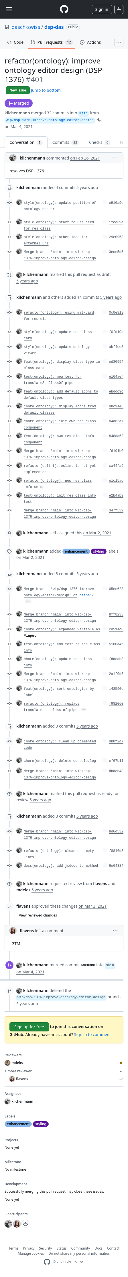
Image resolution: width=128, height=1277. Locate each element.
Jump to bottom (46, 90)
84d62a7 (116, 421)
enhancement (76, 551)
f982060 (116, 704)
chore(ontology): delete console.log (60, 761)
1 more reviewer (64, 1071)
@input (30, 636)
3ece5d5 (116, 252)
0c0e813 (116, 313)
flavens (23, 906)
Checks (100, 143)
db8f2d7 (116, 742)
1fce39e (116, 222)
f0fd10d (116, 332)
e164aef (116, 377)
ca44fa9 (116, 466)
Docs (98, 1248)
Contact (113, 1248)
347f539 (116, 511)
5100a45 (116, 644)
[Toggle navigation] (9, 9)
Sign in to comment (92, 1034)
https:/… (87, 595)
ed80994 (116, 362)
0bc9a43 (116, 407)
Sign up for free (29, 1026)
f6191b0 (116, 451)
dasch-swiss (25, 26)
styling (98, 551)
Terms (14, 1248)
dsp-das (54, 26)
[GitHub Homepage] (47, 1262)
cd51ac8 (116, 629)
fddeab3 (116, 659)
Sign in (101, 9)
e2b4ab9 (116, 496)
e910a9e (116, 203)
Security (45, 1248)
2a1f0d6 (116, 674)
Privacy (28, 1248)
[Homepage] (64, 9)
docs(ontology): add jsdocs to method (61, 866)
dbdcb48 (116, 771)
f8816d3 (116, 851)
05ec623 (116, 589)
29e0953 (116, 237)
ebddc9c (116, 392)
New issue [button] (17, 90)
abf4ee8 (116, 347)
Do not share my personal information (79, 1253)
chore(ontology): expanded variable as (62, 629)
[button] (99, 120)
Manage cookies (31, 1253)
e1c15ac (116, 481)
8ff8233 (116, 615)
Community (80, 1248)
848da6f (116, 436)
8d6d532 (116, 832)
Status (61, 1248)
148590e (116, 689)
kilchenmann (17, 112)
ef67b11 (116, 761)
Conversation (26, 143)
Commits (65, 143)
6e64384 (116, 866)
